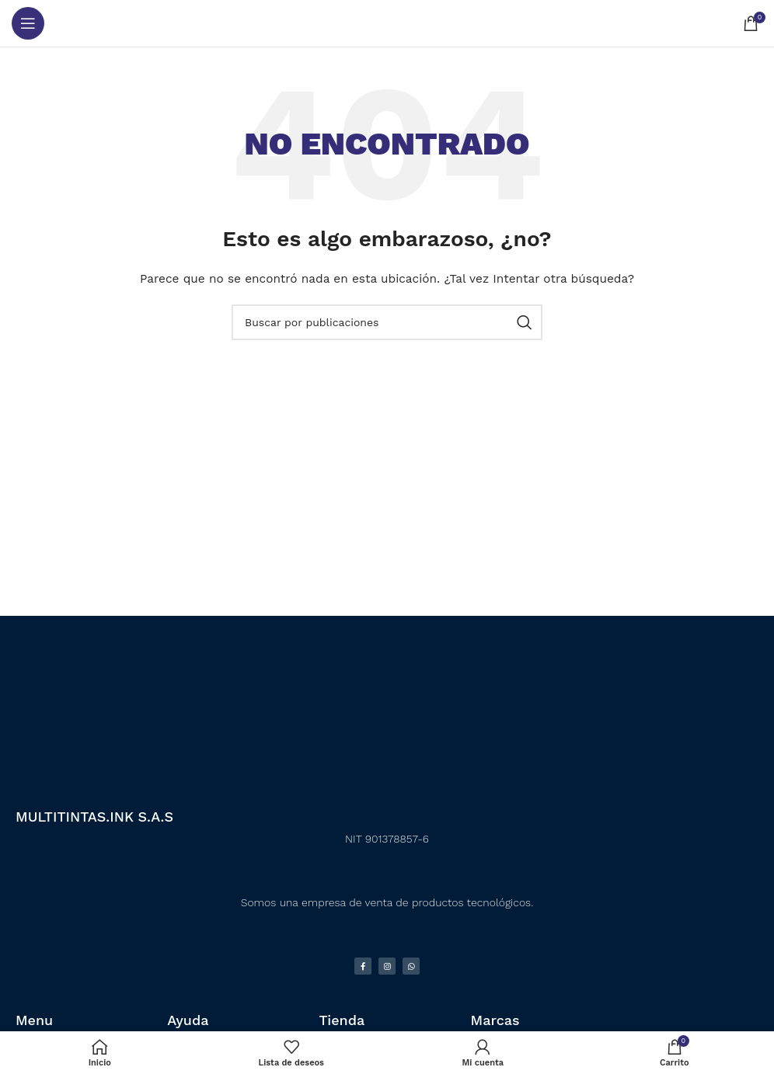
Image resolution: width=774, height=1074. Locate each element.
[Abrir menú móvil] (28, 23)
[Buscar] (387, 322)
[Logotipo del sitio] (387, 23)
